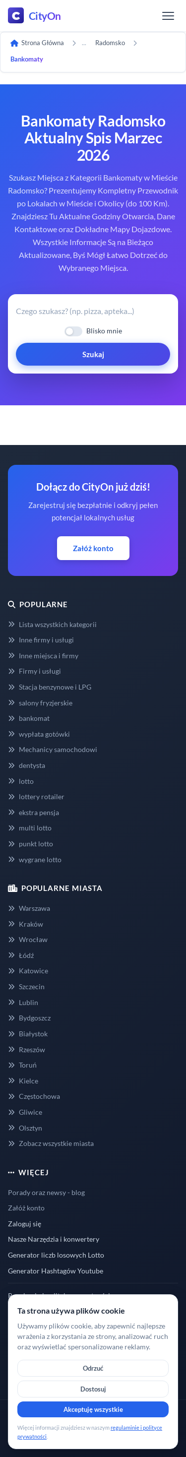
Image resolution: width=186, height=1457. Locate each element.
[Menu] (168, 16)
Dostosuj (93, 1389)
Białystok (28, 1033)
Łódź (21, 955)
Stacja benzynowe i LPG (49, 687)
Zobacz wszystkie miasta (51, 1143)
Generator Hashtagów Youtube (55, 1271)
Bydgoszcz (29, 1018)
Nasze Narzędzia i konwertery (53, 1239)
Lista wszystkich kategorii (52, 624)
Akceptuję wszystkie (93, 1409)
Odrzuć (93, 1368)
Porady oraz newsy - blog (46, 1192)
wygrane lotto (35, 859)
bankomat (29, 718)
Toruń (22, 1065)
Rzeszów (26, 1049)
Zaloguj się (24, 1223)
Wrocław (28, 939)
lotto (21, 781)
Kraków (25, 924)
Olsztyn (25, 1128)
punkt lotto (30, 843)
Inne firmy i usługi (41, 639)
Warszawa (29, 908)
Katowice (28, 970)
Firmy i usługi (34, 671)
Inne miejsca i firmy (43, 655)
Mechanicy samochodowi (52, 749)
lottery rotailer (36, 796)
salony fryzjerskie (40, 702)
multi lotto (30, 828)
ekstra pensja (33, 812)
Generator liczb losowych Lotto (56, 1255)
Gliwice (25, 1112)
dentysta (26, 765)
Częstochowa (34, 1096)
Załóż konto (93, 548)
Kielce (23, 1081)
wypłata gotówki (39, 734)
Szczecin (26, 986)
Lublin (23, 1002)
